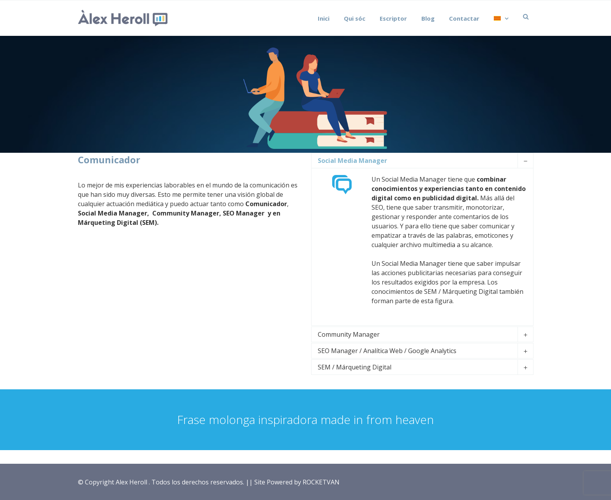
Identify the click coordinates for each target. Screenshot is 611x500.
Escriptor (393, 18)
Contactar (464, 18)
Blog (428, 18)
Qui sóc (354, 18)
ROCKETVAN (321, 482)
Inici (323, 18)
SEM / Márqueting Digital (354, 367)
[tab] (422, 160)
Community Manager (349, 334)
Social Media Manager (352, 160)
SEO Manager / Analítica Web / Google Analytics (387, 350)
